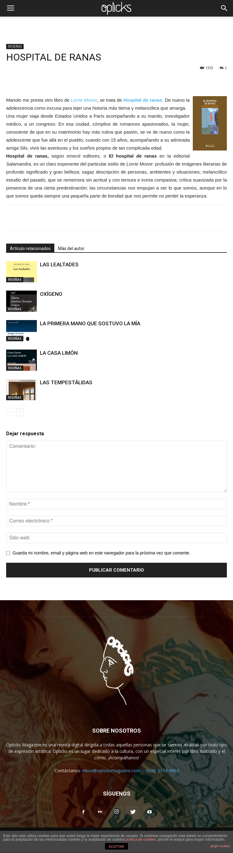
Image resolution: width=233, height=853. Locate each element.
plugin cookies (220, 846)
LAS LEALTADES (59, 264)
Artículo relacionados (30, 248)
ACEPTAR (116, 846)
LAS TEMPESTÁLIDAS (66, 382)
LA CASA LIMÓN (59, 353)
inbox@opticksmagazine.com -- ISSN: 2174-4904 (130, 770)
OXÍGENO (51, 294)
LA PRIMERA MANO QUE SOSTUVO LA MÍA (90, 323)
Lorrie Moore (84, 100)
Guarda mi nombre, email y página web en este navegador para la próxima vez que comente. (101, 552)
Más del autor (71, 248)
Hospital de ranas (142, 100)
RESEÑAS (15, 46)
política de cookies (141, 839)
